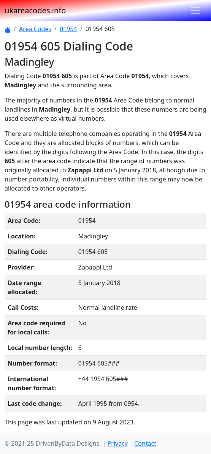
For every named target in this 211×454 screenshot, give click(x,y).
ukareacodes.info (35, 10)
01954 (68, 29)
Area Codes (35, 29)
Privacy (118, 443)
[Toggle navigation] (195, 10)
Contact (145, 443)
